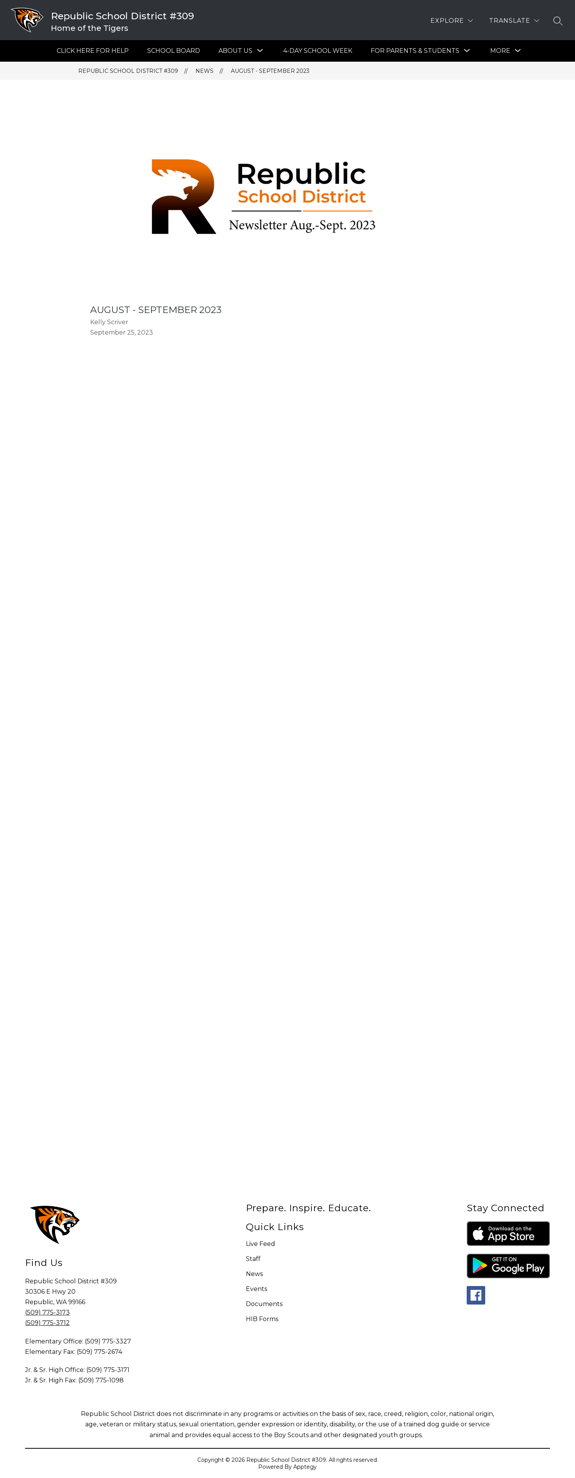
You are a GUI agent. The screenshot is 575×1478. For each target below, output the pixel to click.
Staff (253, 1259)
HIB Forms (262, 1319)
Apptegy (305, 1466)
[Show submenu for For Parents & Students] (415, 51)
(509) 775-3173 (47, 1312)
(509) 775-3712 (47, 1322)
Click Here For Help (93, 50)
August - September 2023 (270, 70)
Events (256, 1289)
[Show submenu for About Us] (235, 51)
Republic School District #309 (128, 70)
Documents (264, 1304)
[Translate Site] (514, 20)
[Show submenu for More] (500, 51)
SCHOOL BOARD (173, 50)
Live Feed (260, 1243)
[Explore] (452, 20)
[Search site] (558, 20)
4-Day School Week (317, 50)
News (204, 70)
